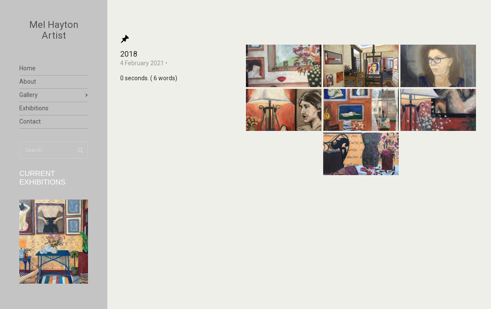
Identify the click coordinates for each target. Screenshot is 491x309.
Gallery (28, 94)
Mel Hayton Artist (54, 30)
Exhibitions (33, 108)
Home (27, 68)
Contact (30, 121)
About (27, 81)
